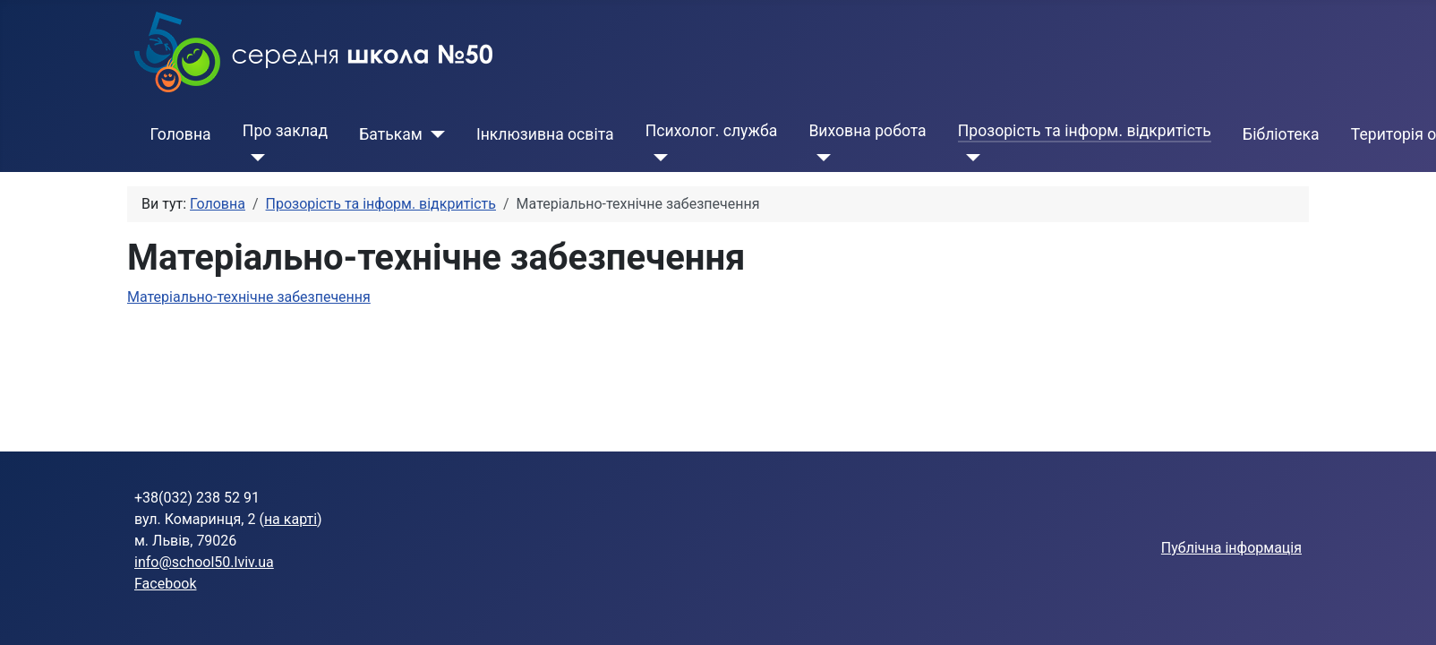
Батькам (391, 134)
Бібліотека (1281, 134)
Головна (180, 134)
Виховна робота (867, 131)
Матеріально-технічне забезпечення (249, 296)
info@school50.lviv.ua (204, 562)
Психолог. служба (711, 131)
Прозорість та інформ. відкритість (1084, 131)
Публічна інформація (1231, 547)
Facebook (165, 583)
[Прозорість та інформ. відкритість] (969, 157)
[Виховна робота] (819, 157)
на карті (290, 519)
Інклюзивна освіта (545, 134)
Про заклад (285, 131)
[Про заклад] (254, 157)
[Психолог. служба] (656, 157)
